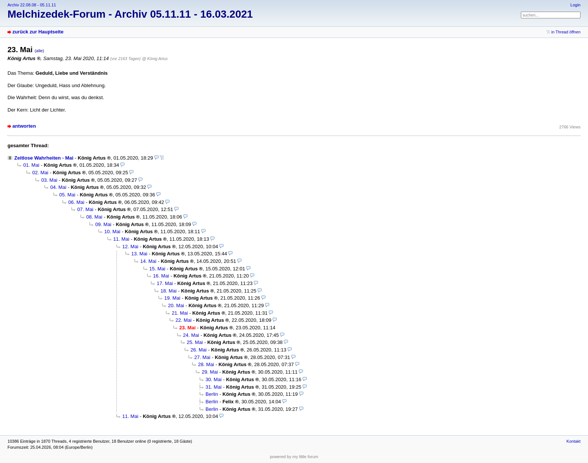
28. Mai (206, 364)
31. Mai (214, 387)
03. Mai (49, 180)
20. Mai (176, 305)
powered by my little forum (294, 456)
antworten (24, 126)
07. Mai (85, 209)
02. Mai (40, 172)
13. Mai (139, 253)
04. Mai (58, 187)
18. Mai (168, 291)
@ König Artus (155, 58)
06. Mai (76, 202)
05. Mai (67, 195)
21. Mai (180, 313)
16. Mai (161, 276)
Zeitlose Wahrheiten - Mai (44, 158)
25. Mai (195, 342)
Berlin (212, 394)
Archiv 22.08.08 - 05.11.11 (32, 5)
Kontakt (573, 441)
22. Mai (184, 320)
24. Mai (191, 335)
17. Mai (165, 283)
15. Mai (157, 268)
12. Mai (130, 246)
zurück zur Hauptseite (37, 32)
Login (575, 5)
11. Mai (121, 239)
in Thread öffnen (565, 32)
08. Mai (94, 217)
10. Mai (112, 231)
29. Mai (210, 372)
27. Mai (202, 357)
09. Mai (103, 224)
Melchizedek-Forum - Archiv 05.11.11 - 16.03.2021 (130, 14)
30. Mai (214, 379)
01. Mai (31, 165)
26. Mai (198, 350)
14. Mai (148, 261)
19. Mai (172, 298)
